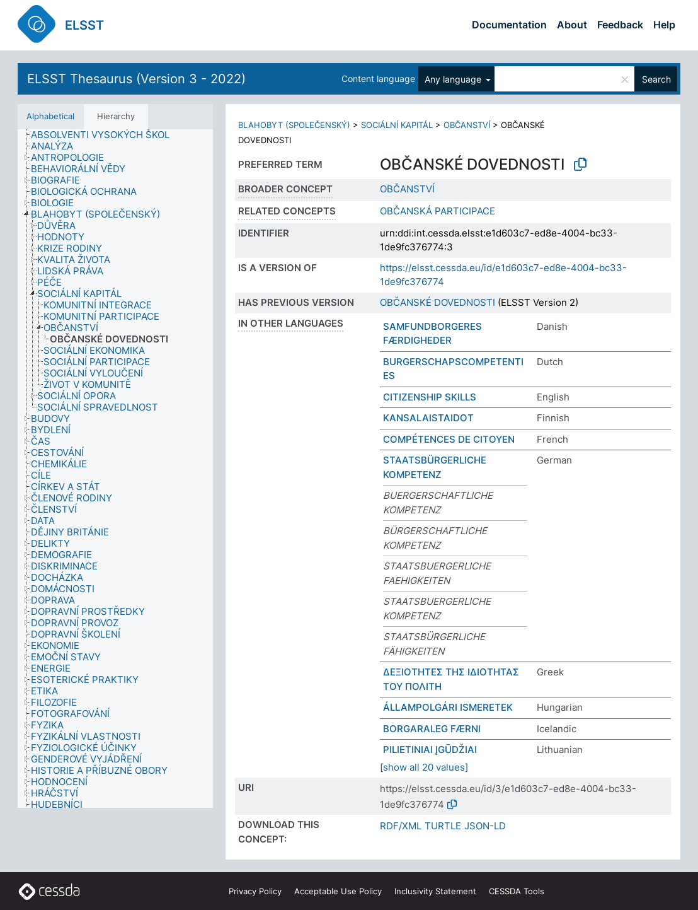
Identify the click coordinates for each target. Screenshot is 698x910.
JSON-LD (485, 826)
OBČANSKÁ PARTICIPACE (437, 211)
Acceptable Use (338, 891)
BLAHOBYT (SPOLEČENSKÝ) (294, 125)
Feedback (620, 24)
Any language (454, 79)
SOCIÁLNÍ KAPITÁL (397, 125)
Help (664, 24)
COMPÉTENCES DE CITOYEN (449, 439)
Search (656, 79)
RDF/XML (400, 826)
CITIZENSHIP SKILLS (429, 397)
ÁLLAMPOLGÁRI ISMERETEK (448, 707)
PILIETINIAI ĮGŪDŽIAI (430, 749)
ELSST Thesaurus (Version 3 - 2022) (136, 78)
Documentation (509, 24)
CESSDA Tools (516, 891)
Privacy (255, 891)
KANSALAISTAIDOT (428, 418)
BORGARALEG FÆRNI (432, 729)
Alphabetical (50, 116)
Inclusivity (435, 891)
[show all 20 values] (424, 767)
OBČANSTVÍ (466, 125)
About (572, 24)
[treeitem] (105, 135)
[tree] (115, 468)
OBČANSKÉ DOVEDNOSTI (437, 302)
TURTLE (443, 826)
